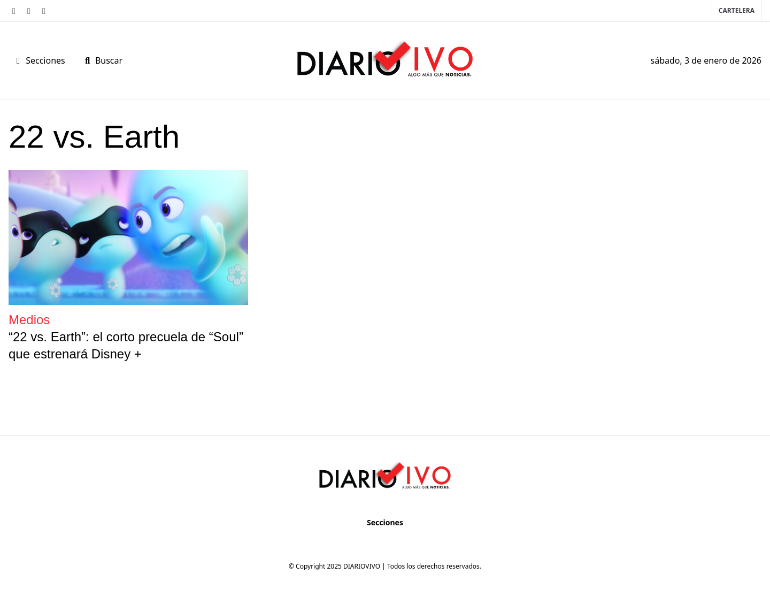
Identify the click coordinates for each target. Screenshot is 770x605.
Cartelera (736, 10)
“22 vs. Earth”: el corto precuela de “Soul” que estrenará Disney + (126, 345)
